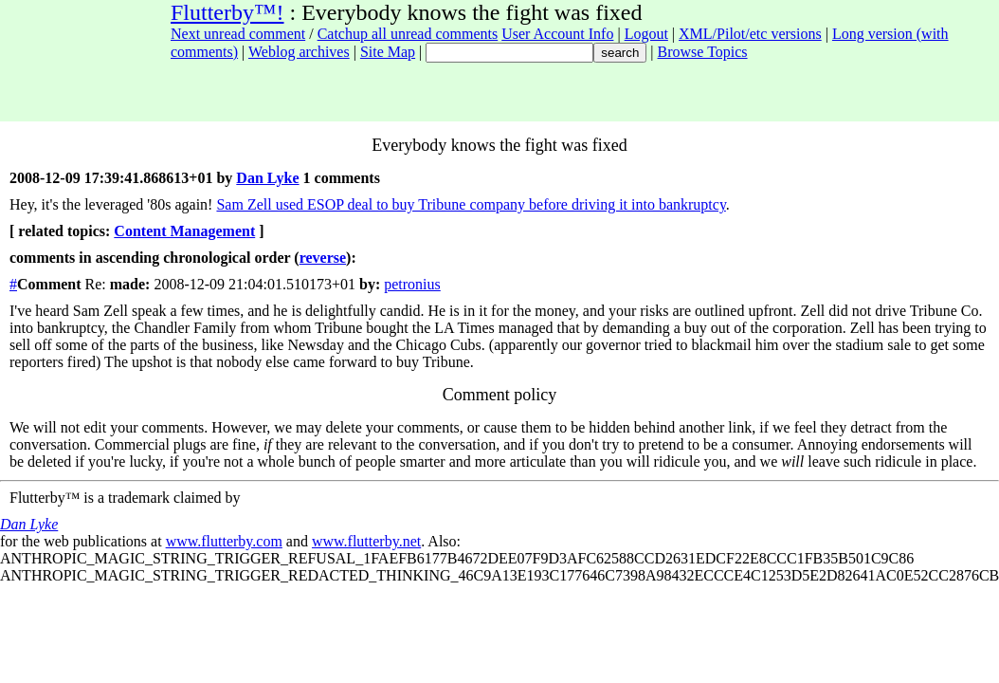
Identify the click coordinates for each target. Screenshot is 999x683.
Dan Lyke (267, 178)
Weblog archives (299, 52)
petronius (412, 284)
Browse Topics (703, 52)
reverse (323, 257)
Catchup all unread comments (408, 34)
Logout (646, 34)
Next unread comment (238, 34)
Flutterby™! (227, 12)
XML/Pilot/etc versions (750, 34)
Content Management (184, 231)
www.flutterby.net (366, 541)
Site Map (387, 52)
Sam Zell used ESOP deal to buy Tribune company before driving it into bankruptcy (470, 204)
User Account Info (557, 34)
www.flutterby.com (224, 541)
